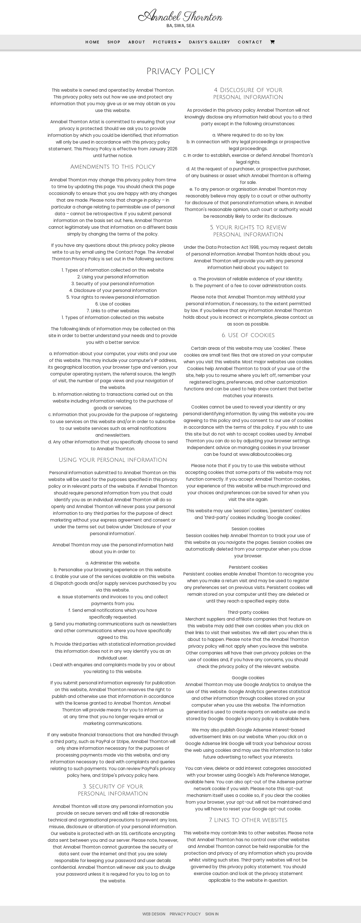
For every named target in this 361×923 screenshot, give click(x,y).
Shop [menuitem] (114, 42)
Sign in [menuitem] (212, 914)
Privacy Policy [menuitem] (185, 914)
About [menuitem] (137, 42)
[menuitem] (273, 42)
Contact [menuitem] (250, 42)
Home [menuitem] (92, 42)
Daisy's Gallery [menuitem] (209, 42)
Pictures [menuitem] (165, 42)
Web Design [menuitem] (153, 914)
